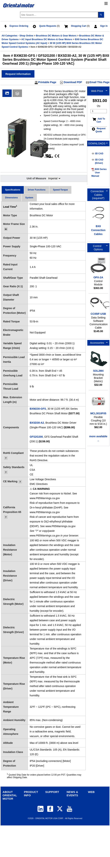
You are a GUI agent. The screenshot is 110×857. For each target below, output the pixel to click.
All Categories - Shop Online (17, 35)
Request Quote (101, 130)
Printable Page (47, 82)
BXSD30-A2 (37, 422)
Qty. (99, 106)
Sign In (104, 26)
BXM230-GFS (38, 408)
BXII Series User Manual (99, 172)
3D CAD (99, 153)
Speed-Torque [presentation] (60, 189)
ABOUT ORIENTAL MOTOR (10, 795)
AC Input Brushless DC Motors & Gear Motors (46, 39)
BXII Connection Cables (98, 230)
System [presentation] (29, 197)
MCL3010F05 (98, 413)
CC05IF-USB (98, 313)
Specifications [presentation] (12, 189)
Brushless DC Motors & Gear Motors (56, 35)
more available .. (98, 438)
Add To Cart (100, 120)
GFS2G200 (36, 436)
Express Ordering (18, 26)
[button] (18, 74)
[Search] (101, 15)
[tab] (13, 190)
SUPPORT (52, 791)
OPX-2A (98, 277)
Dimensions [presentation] (11, 197)
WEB (91, 791)
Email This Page (99, 82)
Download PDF (73, 82)
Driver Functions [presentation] (36, 189)
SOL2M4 (98, 370)
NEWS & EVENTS (72, 793)
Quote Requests (47, 26)
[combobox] (59, 15)
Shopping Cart (78, 26)
